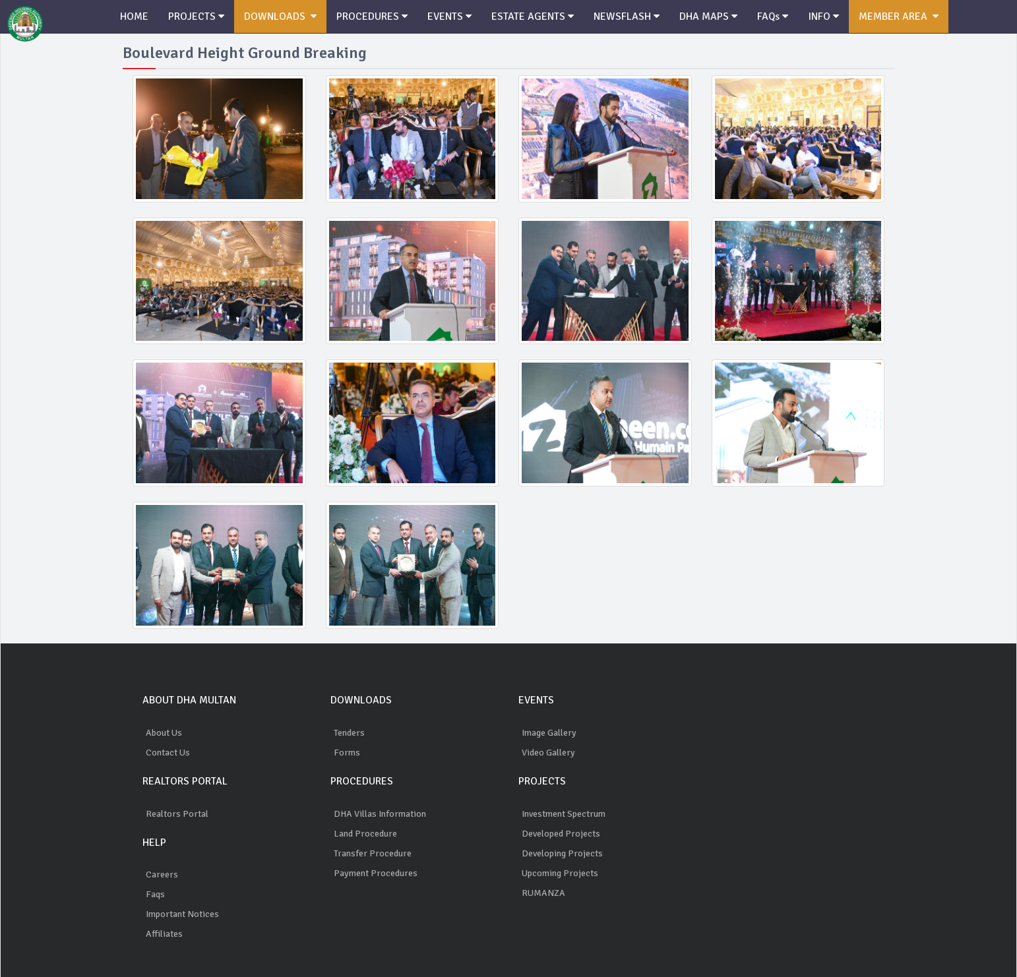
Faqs (155, 894)
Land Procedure (365, 833)
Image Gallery (549, 732)
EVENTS (449, 16)
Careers (162, 874)
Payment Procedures (375, 873)
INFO (823, 16)
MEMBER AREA (899, 16)
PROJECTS (196, 16)
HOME (134, 16)
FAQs (772, 16)
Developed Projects (561, 833)
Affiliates (164, 933)
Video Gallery (548, 752)
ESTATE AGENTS (532, 16)
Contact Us (168, 752)
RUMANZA (543, 893)
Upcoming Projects (560, 873)
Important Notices (182, 914)
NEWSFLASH (627, 16)
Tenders (349, 732)
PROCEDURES (372, 16)
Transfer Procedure (373, 853)
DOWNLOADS (280, 16)
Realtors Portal (177, 813)
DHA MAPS (708, 16)
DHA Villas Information (380, 813)
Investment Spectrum (563, 813)
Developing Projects (562, 853)
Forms (347, 752)
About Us (164, 732)
